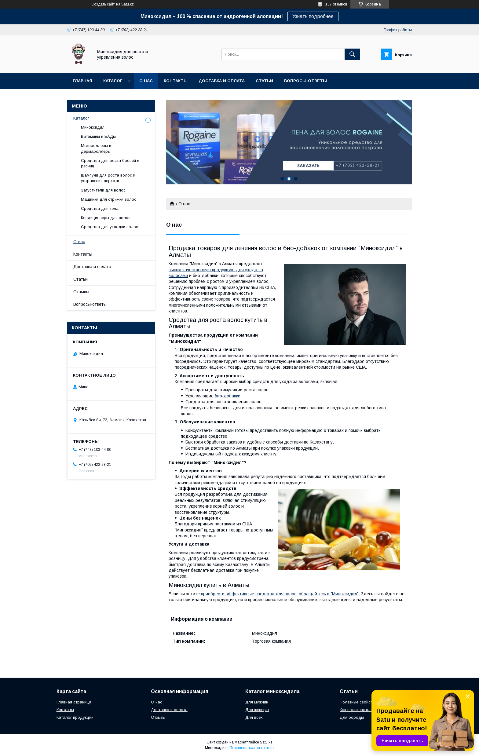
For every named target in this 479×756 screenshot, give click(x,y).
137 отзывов (336, 4)
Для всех (254, 717)
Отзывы (81, 291)
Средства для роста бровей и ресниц (110, 163)
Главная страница (74, 702)
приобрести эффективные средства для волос (248, 593)
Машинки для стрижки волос (108, 199)
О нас (146, 81)
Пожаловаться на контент (251, 748)
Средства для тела (100, 208)
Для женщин (257, 709)
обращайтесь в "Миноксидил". (329, 593)
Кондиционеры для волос (105, 217)
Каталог (112, 81)
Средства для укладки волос (109, 227)
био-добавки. (228, 395)
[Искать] (352, 54)
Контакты (176, 81)
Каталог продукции (75, 717)
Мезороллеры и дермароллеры (96, 148)
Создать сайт (103, 4)
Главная (82, 81)
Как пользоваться (357, 709)
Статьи (264, 81)
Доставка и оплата (222, 81)
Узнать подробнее (313, 16)
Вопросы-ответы (305, 81)
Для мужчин (256, 702)
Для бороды (352, 717)
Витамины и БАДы (98, 136)
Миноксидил (92, 127)
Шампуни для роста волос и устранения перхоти (108, 178)
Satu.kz (266, 742)
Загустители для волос (103, 190)
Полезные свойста (357, 702)
